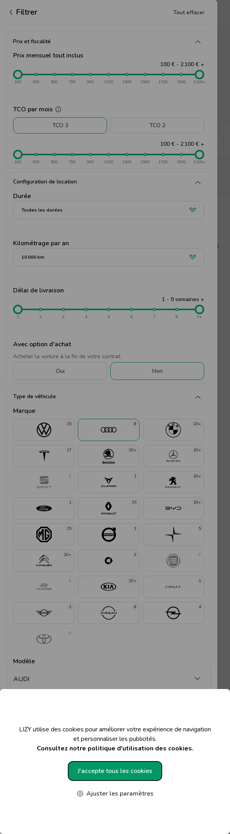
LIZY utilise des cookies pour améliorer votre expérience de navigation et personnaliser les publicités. (115, 739)
